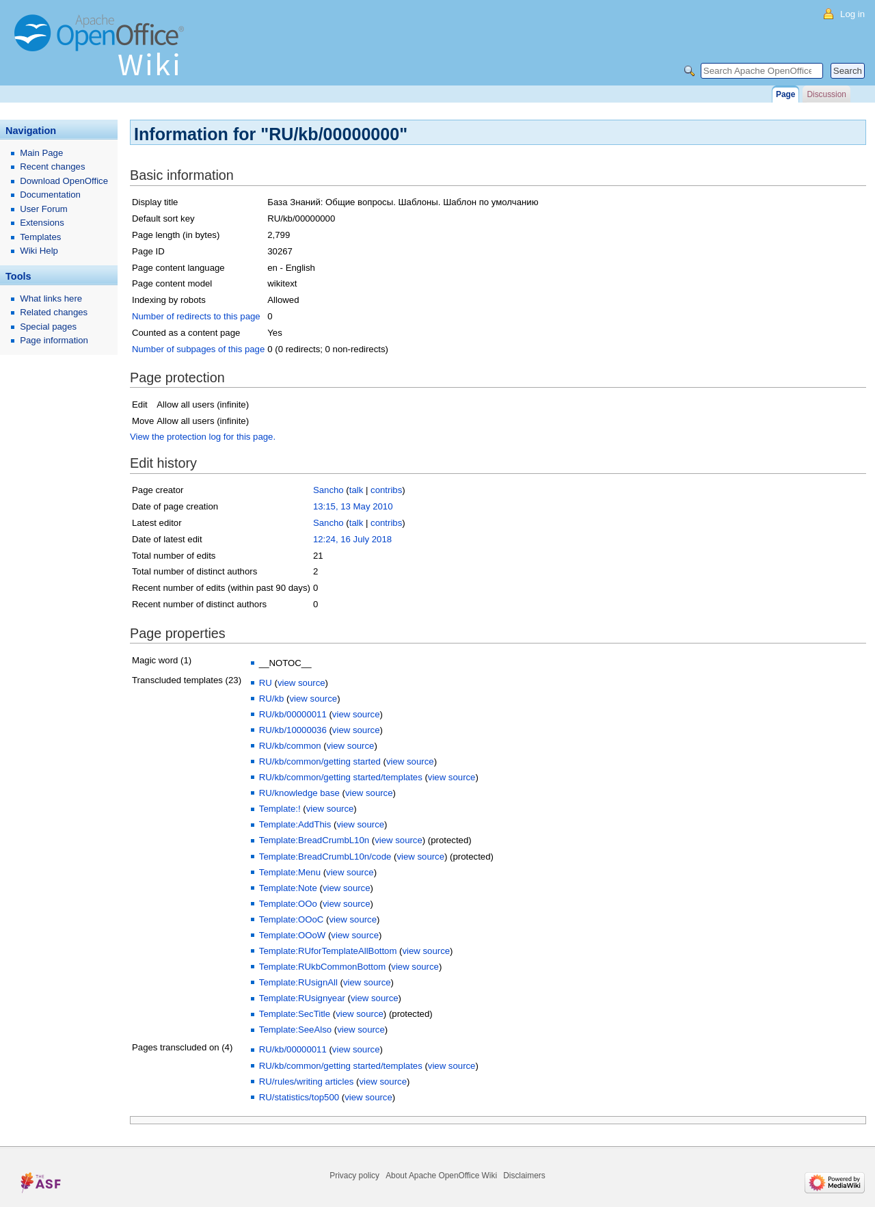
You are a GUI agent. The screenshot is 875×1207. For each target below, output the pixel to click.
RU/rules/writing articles (306, 1081)
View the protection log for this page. (202, 437)
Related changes (54, 312)
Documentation (50, 194)
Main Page (41, 153)
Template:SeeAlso (295, 1029)
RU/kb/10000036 (293, 730)
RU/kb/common (290, 746)
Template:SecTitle (294, 1014)
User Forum (44, 209)
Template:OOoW (292, 935)
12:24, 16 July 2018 (352, 539)
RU (265, 683)
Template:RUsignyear (302, 998)
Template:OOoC (291, 919)
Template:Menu (290, 872)
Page (785, 94)
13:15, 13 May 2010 (353, 506)
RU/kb (271, 698)
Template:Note (288, 888)
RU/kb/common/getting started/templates (340, 777)
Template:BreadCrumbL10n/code (325, 856)
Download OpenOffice (64, 181)
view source (301, 683)
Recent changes (52, 166)
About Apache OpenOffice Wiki (441, 1175)
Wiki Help (39, 251)
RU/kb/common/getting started (320, 761)
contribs (386, 490)
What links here (51, 298)
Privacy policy (354, 1175)
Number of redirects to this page (196, 316)
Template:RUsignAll (298, 982)
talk (356, 490)
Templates (40, 237)
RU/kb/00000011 (293, 714)
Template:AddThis (295, 824)
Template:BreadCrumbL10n (314, 840)
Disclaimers (524, 1175)
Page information (54, 340)
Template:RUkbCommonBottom (322, 966)
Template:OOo (288, 904)
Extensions (42, 222)
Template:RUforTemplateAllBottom (328, 951)
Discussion (826, 94)
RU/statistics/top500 (299, 1097)
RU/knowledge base (299, 793)
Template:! (280, 809)
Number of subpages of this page (198, 349)
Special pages (48, 326)
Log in (852, 14)
